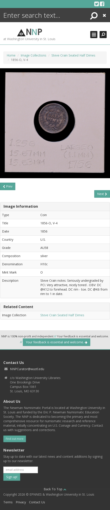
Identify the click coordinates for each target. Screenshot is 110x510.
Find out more (15, 439)
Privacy (21, 502)
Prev (7, 186)
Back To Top (55, 489)
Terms (8, 502)
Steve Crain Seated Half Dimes (73, 55)
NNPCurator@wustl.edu (27, 369)
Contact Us (37, 502)
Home (11, 55)
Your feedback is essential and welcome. (56, 342)
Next (102, 194)
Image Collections (33, 55)
